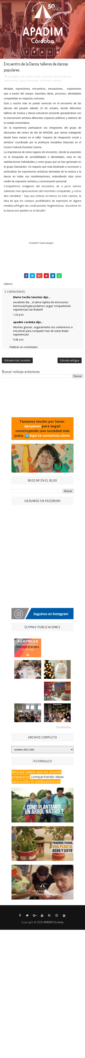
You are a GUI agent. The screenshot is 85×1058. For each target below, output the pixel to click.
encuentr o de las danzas (56, 76)
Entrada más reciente (17, 360)
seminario (46, 80)
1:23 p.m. (18, 314)
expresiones (11, 80)
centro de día (32, 76)
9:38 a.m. (18, 339)
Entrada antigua (69, 360)
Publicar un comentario (23, 347)
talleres (57, 80)
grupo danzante (29, 80)
